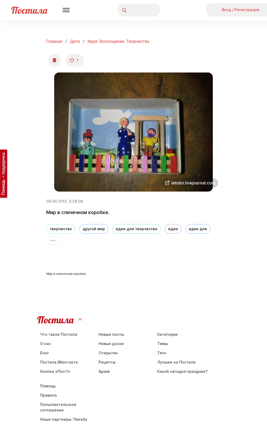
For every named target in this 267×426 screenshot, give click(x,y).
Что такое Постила (58, 334)
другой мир (94, 228)
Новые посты (111, 334)
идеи (173, 228)
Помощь (48, 386)
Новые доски (111, 343)
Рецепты (107, 362)
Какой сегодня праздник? (182, 371)
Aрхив (104, 371)
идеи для (198, 228)
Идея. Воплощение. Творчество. (119, 41)
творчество (61, 228)
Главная (54, 41)
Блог (44, 353)
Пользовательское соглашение (58, 407)
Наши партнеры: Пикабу (63, 419)
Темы (162, 343)
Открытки (108, 353)
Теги (161, 353)
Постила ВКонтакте (59, 362)
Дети (75, 41)
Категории (167, 334)
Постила (29, 10)
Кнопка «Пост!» (55, 371)
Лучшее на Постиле (176, 362)
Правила (48, 395)
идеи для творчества (136, 228)
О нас (45, 343)
